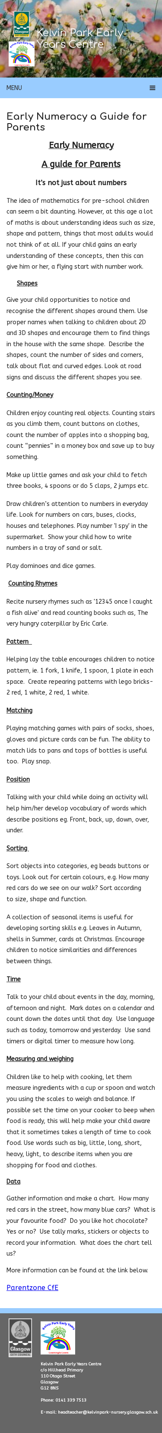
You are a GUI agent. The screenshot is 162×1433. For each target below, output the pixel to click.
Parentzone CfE (32, 1288)
